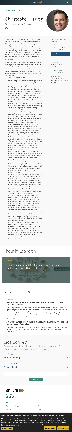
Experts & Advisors (13, 406)
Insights (9, 409)
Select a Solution (36, 367)
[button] (4, 3)
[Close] (69, 419)
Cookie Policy (5, 429)
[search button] (67, 3)
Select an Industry (36, 357)
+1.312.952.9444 (56, 49)
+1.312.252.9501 (56, 47)
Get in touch (60, 54)
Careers (41, 406)
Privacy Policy (15, 429)
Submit (36, 379)
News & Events (43, 409)
